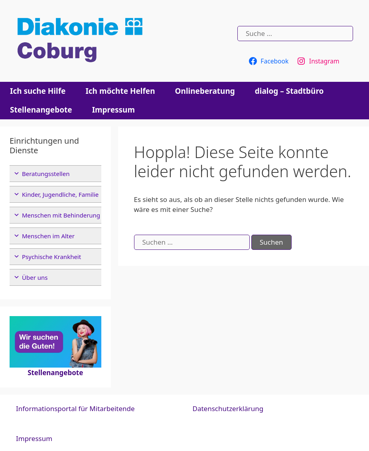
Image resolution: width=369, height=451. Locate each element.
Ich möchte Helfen (120, 91)
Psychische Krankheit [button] (51, 257)
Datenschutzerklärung (228, 408)
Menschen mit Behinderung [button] (61, 215)
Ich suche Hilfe (37, 91)
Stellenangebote (41, 110)
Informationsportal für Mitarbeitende (75, 408)
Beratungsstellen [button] (45, 174)
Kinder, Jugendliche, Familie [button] (60, 194)
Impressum (113, 110)
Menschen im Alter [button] (48, 236)
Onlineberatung (205, 91)
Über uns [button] (34, 277)
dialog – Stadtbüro (289, 91)
